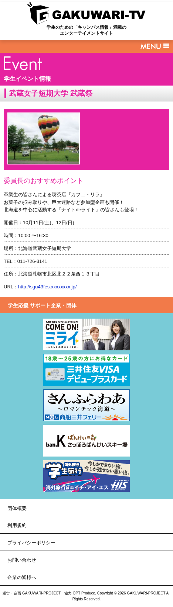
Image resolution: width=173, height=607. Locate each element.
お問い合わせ (21, 560)
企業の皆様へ (21, 577)
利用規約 (17, 525)
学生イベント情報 (27, 79)
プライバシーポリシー (31, 542)
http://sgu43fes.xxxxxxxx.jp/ (47, 286)
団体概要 (17, 508)
